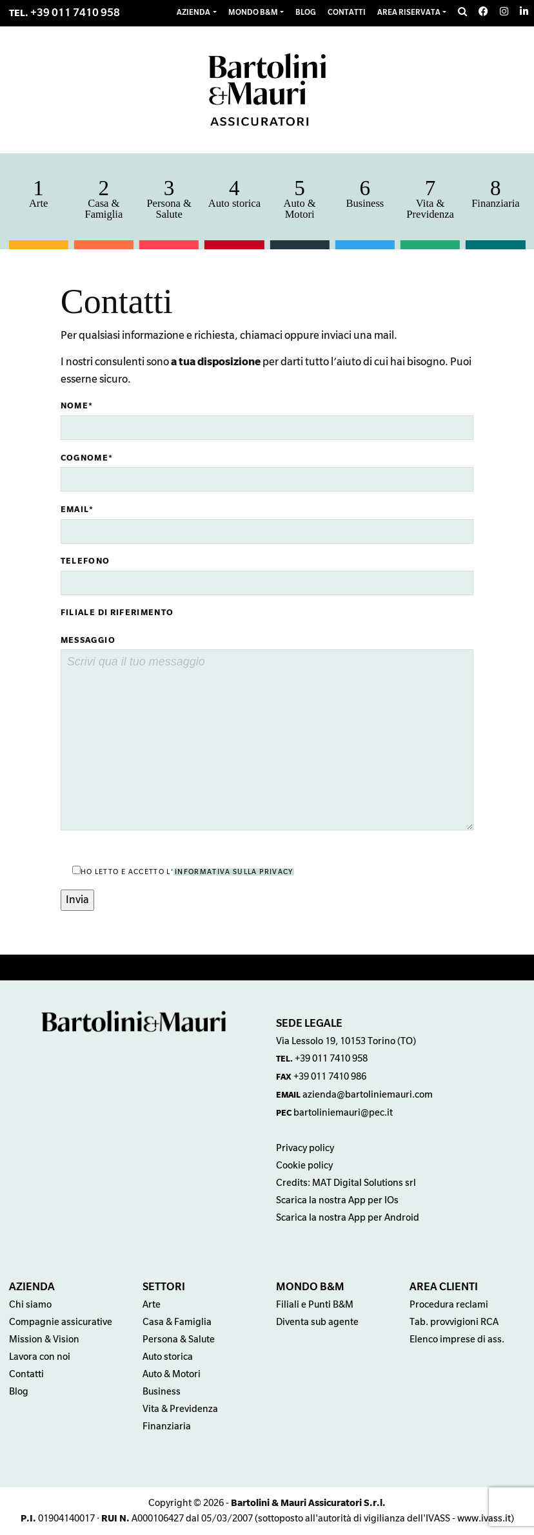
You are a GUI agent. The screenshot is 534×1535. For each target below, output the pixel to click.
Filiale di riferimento (117, 612)
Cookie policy (304, 1165)
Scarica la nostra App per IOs (337, 1200)
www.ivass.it (484, 1518)
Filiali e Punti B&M (314, 1305)
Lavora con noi (39, 1357)
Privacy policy (305, 1148)
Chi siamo (30, 1305)
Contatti (26, 1374)
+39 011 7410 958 (75, 13)
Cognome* (87, 457)
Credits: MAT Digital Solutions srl (346, 1183)
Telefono (85, 561)
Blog (18, 1392)
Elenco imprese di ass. (457, 1339)
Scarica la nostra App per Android (347, 1218)
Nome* (77, 405)
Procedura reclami (449, 1305)
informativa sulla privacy (234, 871)
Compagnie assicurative (60, 1322)
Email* (77, 509)
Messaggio (88, 640)
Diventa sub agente (317, 1322)
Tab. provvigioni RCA (454, 1322)
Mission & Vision (44, 1339)
